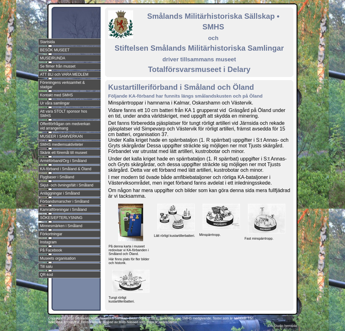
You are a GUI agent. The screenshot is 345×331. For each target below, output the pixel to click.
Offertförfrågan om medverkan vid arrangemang (65, 126)
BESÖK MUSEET (55, 50)
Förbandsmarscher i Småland (64, 201)
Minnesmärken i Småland (61, 226)
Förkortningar (51, 234)
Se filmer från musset (57, 66)
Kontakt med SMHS (56, 95)
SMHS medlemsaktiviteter (61, 144)
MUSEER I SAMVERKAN (61, 136)
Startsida (47, 42)
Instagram (48, 242)
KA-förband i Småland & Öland (65, 169)
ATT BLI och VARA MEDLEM (64, 74)
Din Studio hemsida (282, 326)
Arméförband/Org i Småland (63, 161)
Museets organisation (58, 258)
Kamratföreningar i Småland (63, 209)
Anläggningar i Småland (60, 193)
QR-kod (46, 274)
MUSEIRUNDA (52, 58)
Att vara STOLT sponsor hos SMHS (63, 113)
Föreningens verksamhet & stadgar (62, 84)
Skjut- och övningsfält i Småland (66, 185)
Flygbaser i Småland (57, 177)
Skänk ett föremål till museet (63, 152)
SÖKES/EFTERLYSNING (61, 218)
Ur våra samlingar (55, 103)
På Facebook (51, 250)
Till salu (46, 266)
